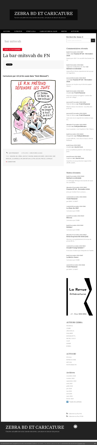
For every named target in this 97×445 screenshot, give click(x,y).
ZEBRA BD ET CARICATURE (43, 13)
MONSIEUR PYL (71, 336)
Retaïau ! (69, 227)
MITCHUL (69, 362)
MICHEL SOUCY (71, 338)
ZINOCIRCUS (70, 331)
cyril (68, 80)
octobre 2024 (70, 378)
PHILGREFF (69, 333)
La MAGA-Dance (72, 257)
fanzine (30, 156)
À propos (18, 31)
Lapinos (69, 158)
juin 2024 (69, 388)
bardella (17, 158)
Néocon (69, 217)
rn (21, 158)
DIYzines (69, 357)
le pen (33, 158)
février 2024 (69, 399)
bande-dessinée (39, 156)
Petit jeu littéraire (80, 126)
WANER (68, 343)
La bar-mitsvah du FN (26, 55)
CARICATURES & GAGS (35, 153)
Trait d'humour (79, 93)
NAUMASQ (69, 326)
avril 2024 (69, 394)
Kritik (64, 31)
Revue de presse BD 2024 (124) (77, 236)
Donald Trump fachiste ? (75, 248)
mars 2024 (69, 396)
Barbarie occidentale (73, 68)
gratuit (25, 156)
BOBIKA (68, 346)
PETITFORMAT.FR (71, 365)
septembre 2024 (71, 381)
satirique (49, 158)
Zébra (68, 54)
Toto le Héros (71, 104)
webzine (12, 156)
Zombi (68, 93)
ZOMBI (68, 328)
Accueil (6, 31)
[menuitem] (7, 31)
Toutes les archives (75, 402)
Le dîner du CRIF (72, 208)
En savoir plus (81, 443)
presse (43, 158)
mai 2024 (69, 391)
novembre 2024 (71, 376)
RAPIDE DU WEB (71, 360)
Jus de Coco (78, 147)
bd (17, 156)
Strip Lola (31, 31)
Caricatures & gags (48, 31)
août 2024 (69, 383)
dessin (38, 158)
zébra (20, 156)
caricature (48, 156)
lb (13, 158)
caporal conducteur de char (76, 67)
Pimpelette (70, 136)
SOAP (68, 341)
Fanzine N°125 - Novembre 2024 (78, 189)
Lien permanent (12, 153)
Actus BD (75, 31)
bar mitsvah (27, 158)
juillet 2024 (69, 386)
